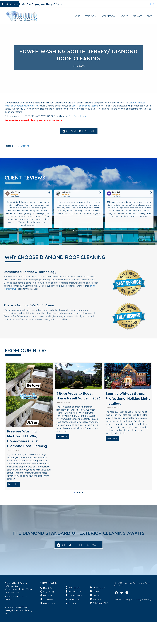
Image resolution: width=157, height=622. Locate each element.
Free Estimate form (78, 116)
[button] (78, 131)
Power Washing (21, 146)
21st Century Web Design (141, 599)
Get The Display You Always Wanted (42, 4)
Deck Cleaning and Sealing (85, 105)
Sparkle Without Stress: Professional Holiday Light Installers (128, 398)
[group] (29, 426)
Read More (14, 484)
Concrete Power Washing (25, 105)
